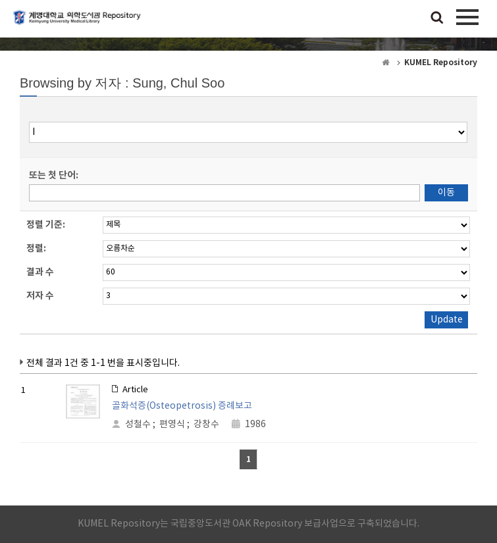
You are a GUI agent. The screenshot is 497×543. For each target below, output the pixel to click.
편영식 (172, 424)
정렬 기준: (45, 224)
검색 (437, 18)
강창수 (206, 424)
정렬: (36, 248)
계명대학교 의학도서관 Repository (79, 23)
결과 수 (40, 272)
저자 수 (40, 295)
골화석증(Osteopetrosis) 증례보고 (182, 406)
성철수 (138, 424)
